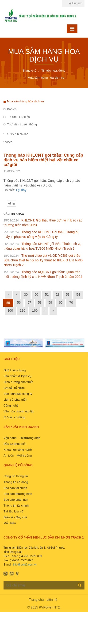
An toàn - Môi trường (18, 455)
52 (57, 294)
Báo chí (12, 109)
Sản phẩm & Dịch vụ (17, 376)
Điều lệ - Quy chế (15, 517)
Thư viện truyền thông (22, 124)
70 (71, 302)
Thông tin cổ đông (16, 482)
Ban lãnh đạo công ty (18, 393)
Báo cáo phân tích (16, 499)
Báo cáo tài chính (15, 488)
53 (68, 294)
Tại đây (20, 190)
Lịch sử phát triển (15, 399)
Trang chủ (36, 599)
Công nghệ (11, 405)
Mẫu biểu (10, 523)
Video (8, 142)
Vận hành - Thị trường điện (22, 438)
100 (10, 310)
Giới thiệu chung (15, 370)
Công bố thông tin (16, 476)
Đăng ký (80, 585)
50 (36, 294)
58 (40, 302)
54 (78, 294)
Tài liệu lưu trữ (13, 511)
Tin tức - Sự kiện (18, 117)
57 (29, 302)
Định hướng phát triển (18, 382)
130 (22, 310)
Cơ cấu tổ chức (14, 388)
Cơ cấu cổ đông (14, 417)
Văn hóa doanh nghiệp (19, 411)
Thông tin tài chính (16, 505)
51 (47, 294)
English (75, 3)
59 (50, 302)
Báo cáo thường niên (18, 494)
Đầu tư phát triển (15, 444)
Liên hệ (51, 599)
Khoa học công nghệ (18, 449)
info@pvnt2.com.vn (25, 564)
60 (61, 302)
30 (26, 294)
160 (35, 310)
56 (19, 302)
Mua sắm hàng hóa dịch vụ (25, 101)
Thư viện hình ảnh (16, 134)
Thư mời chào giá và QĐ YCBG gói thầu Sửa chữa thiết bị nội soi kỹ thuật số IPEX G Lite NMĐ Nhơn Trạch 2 (43, 260)
